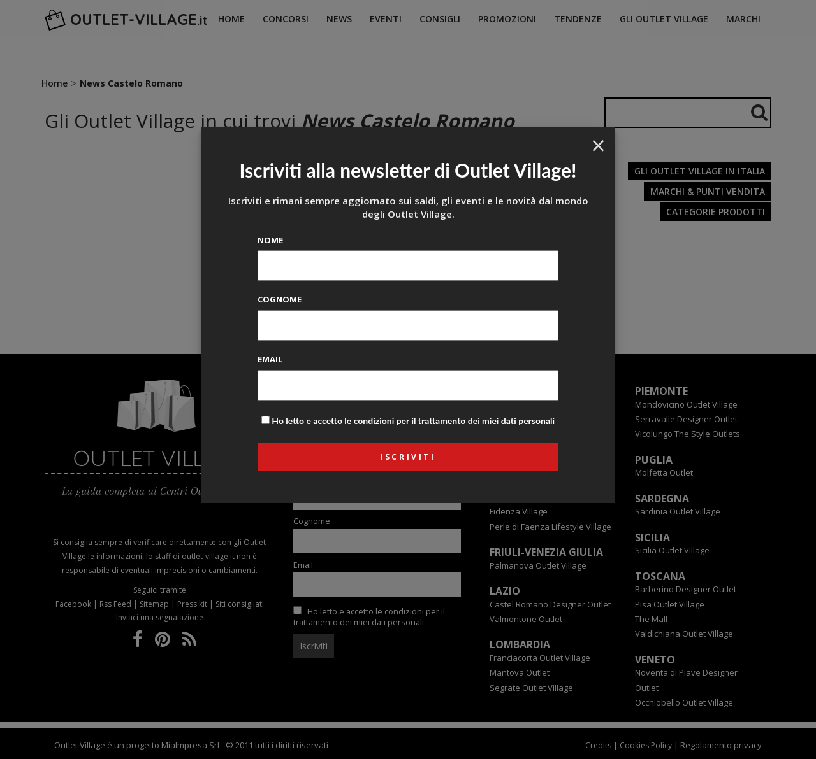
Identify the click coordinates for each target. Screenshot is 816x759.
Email (270, 359)
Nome (270, 240)
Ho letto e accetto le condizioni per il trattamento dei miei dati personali (413, 420)
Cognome (280, 299)
